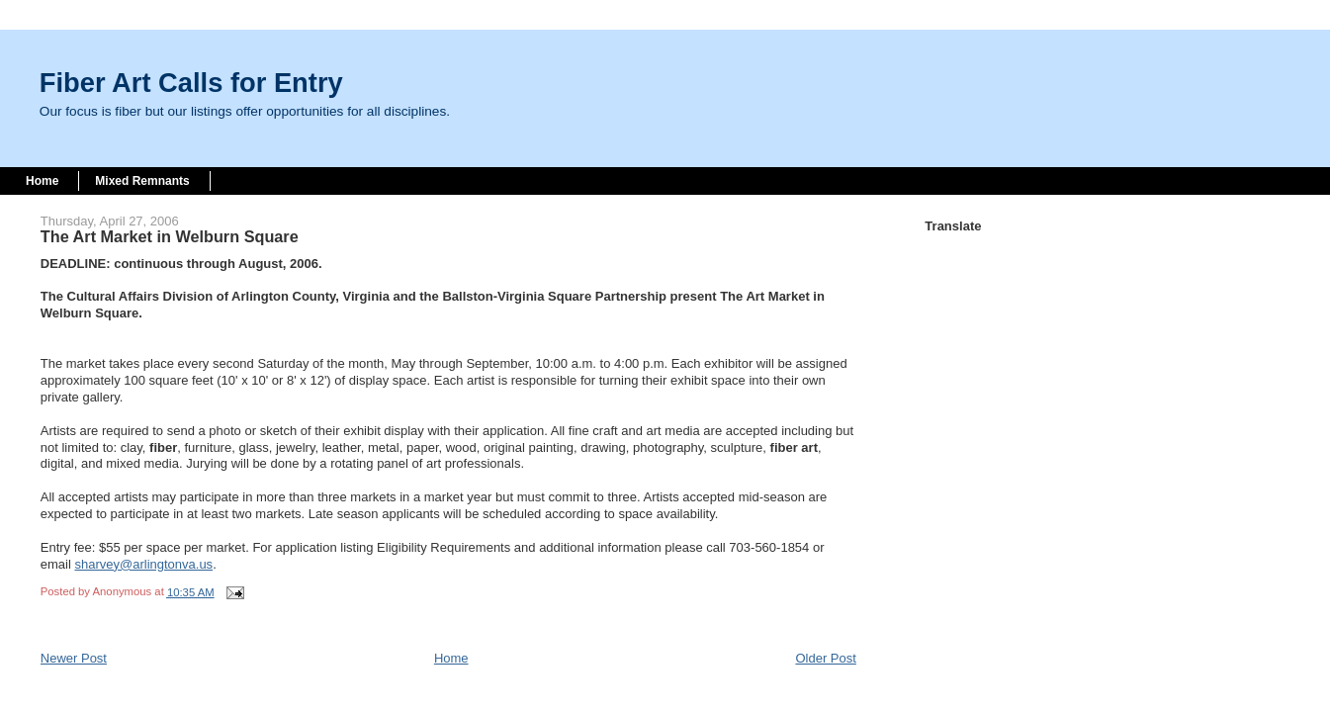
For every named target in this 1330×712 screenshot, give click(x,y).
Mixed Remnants (142, 181)
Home (42, 181)
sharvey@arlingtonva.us (143, 564)
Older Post (825, 658)
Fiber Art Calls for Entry (191, 82)
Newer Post (74, 658)
